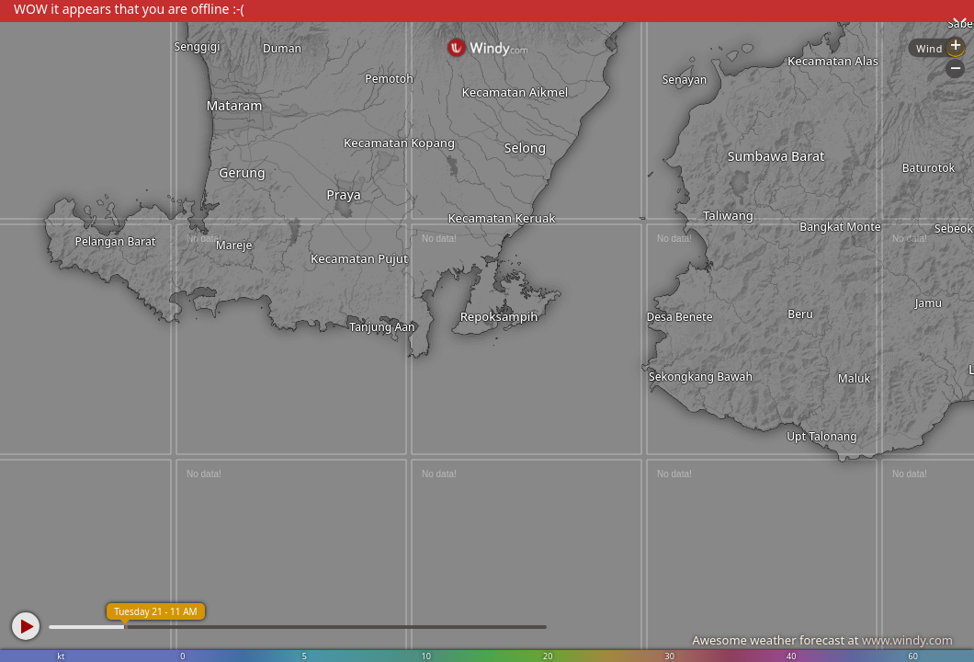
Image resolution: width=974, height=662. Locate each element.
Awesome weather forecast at (822, 640)
